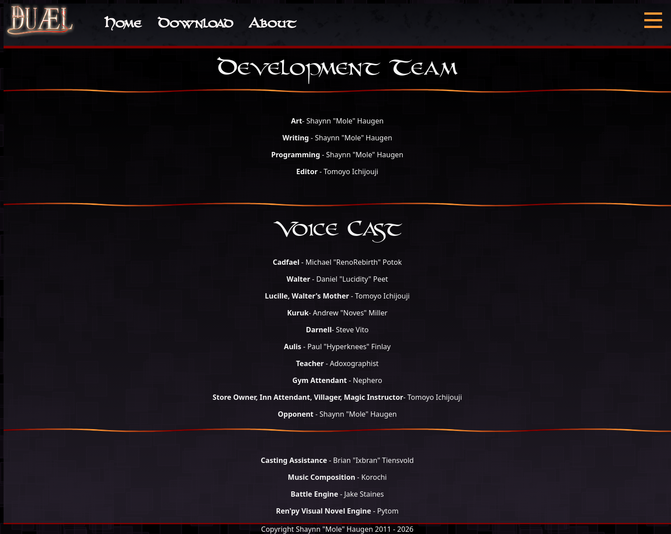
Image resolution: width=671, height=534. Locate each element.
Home (122, 25)
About (272, 25)
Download (195, 25)
